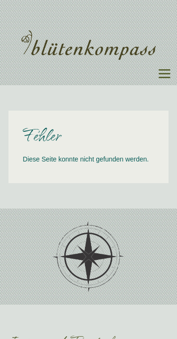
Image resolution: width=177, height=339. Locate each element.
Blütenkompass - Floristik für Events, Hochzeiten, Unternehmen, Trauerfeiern (89, 45)
